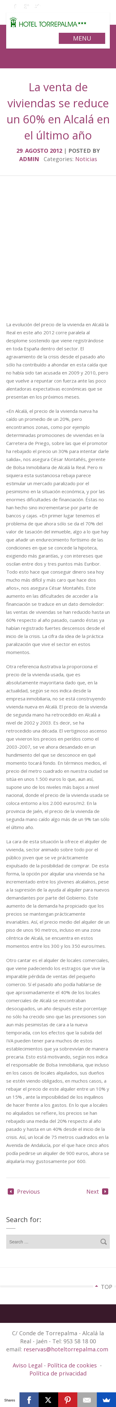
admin (29, 159)
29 (20, 150)
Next (97, 1191)
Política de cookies (72, 1365)
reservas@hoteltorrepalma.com (67, 1349)
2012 (57, 150)
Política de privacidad (58, 1373)
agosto (37, 150)
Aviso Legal (28, 1365)
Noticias (86, 159)
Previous (24, 1191)
